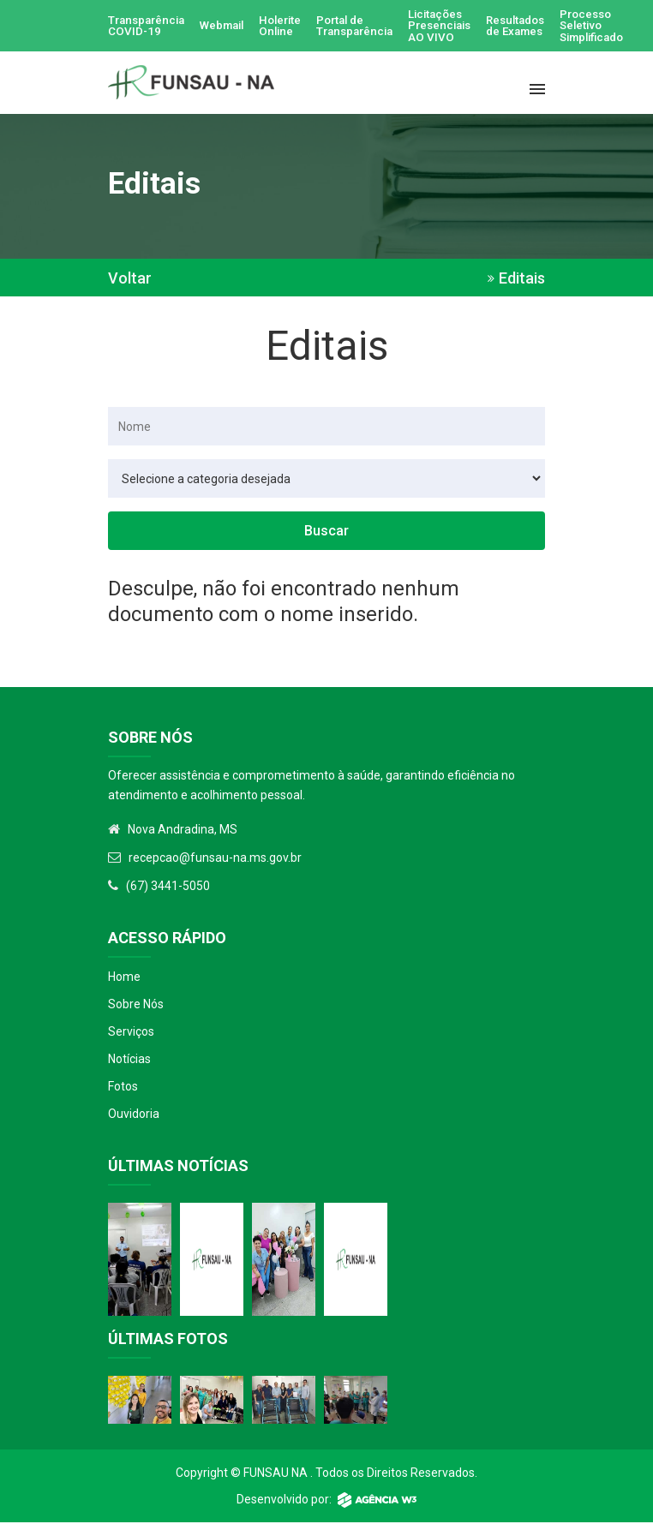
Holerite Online (292, 27)
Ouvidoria (133, 1115)
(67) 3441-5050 (168, 887)
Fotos (123, 1088)
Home (124, 978)
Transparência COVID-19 (149, 27)
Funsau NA (275, 1474)
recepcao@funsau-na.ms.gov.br (215, 859)
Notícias (129, 1060)
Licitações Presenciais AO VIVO (462, 27)
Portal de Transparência (372, 27)
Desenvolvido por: (327, 1501)
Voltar (130, 280)
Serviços (131, 1033)
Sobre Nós (136, 1006)
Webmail (230, 27)
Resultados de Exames (544, 27)
